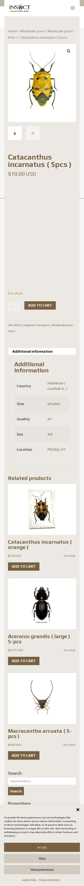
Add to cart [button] (24, 566)
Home (12, 31)
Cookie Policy (29, 879)
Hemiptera (43, 325)
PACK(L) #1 (56, 449)
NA (49, 434)
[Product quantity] (14, 307)
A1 (49, 419)
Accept (42, 847)
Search (16, 791)
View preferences (42, 869)
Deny (42, 858)
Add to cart (40, 305)
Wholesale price (32, 31)
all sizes (53, 404)
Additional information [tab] (32, 351)
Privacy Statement (49, 879)
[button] (78, 810)
